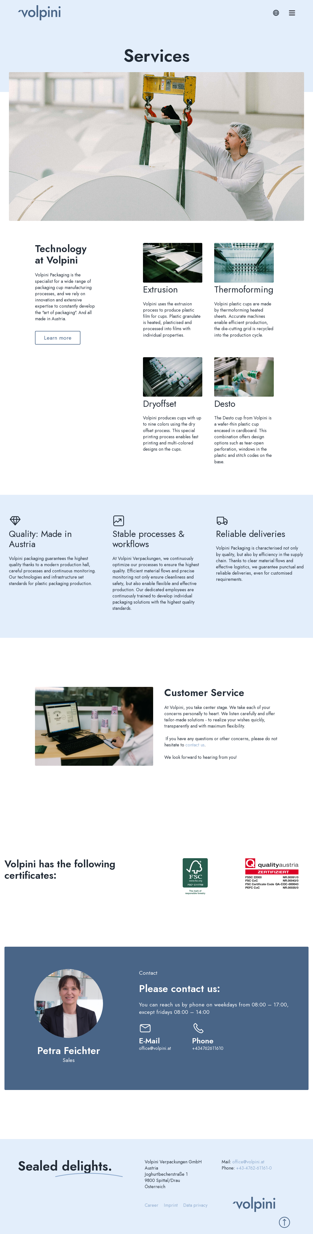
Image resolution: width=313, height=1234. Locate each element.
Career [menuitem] (151, 1205)
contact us (195, 745)
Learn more (57, 338)
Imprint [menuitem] (171, 1205)
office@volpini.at (155, 1048)
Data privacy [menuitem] (195, 1205)
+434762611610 (207, 1048)
